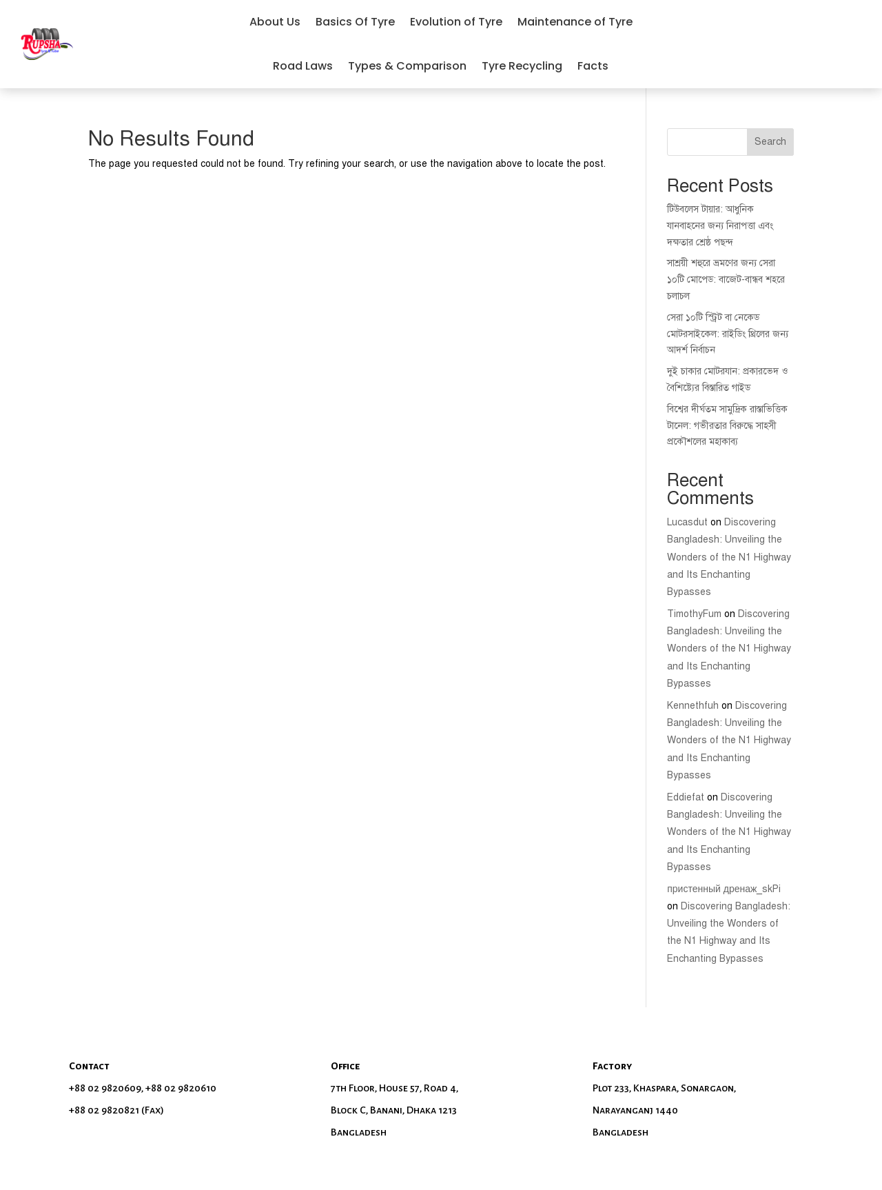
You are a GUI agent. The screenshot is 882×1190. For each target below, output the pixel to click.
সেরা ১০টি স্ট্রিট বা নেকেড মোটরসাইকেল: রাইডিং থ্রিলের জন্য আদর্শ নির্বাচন (727, 334)
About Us (274, 22)
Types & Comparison (407, 66)
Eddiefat (685, 797)
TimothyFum (694, 614)
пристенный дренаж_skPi (724, 889)
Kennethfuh (693, 706)
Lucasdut (687, 522)
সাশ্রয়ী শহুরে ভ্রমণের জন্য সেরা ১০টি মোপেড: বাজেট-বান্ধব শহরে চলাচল (726, 279)
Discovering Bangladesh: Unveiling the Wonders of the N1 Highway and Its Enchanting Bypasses (729, 557)
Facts (592, 66)
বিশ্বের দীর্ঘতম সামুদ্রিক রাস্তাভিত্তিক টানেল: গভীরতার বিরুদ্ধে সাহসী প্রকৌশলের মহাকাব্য (727, 425)
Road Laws (303, 66)
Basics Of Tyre (355, 22)
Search (770, 142)
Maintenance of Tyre (575, 22)
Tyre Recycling (522, 66)
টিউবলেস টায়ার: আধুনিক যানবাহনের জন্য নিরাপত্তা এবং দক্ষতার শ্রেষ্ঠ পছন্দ (720, 225)
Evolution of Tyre (456, 22)
